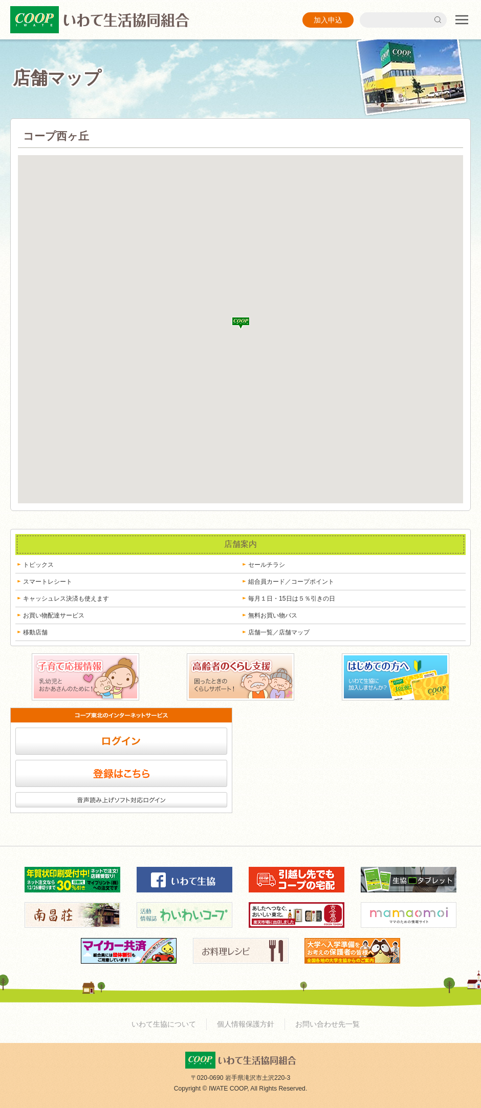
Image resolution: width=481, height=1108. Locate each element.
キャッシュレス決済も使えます (66, 598)
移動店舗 (35, 632)
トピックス (38, 564)
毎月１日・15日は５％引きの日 (291, 598)
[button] (241, 323)
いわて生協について (164, 1024)
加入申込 (328, 20)
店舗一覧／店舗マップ (279, 632)
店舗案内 (240, 544)
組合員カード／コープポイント (291, 581)
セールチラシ (266, 564)
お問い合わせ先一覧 (327, 1024)
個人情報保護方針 (245, 1024)
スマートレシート (47, 581)
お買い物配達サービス (53, 615)
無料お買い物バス (272, 615)
